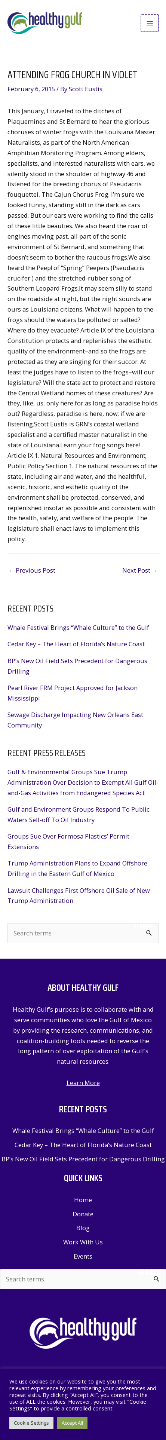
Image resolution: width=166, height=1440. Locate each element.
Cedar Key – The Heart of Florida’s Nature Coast (76, 644)
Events (83, 1256)
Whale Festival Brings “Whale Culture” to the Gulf (78, 627)
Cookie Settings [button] (31, 1422)
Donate (83, 1214)
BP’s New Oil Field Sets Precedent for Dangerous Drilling (83, 1159)
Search (143, 926)
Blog (83, 1227)
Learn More (83, 1082)
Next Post (140, 570)
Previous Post (31, 570)
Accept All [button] (72, 1422)
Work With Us (83, 1242)
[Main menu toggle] (150, 23)
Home (83, 1199)
